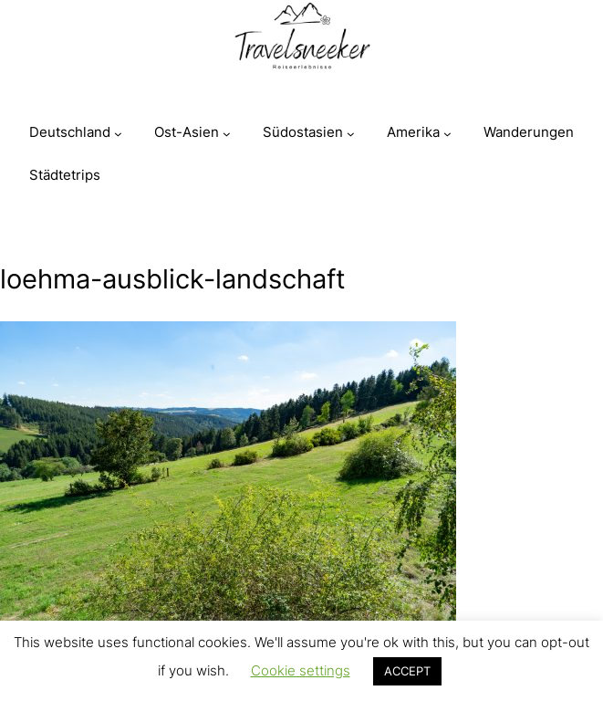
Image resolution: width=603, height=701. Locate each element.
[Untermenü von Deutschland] (118, 134)
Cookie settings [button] (300, 670)
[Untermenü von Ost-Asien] (227, 134)
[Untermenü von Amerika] (447, 134)
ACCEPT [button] (407, 671)
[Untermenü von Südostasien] (351, 134)
